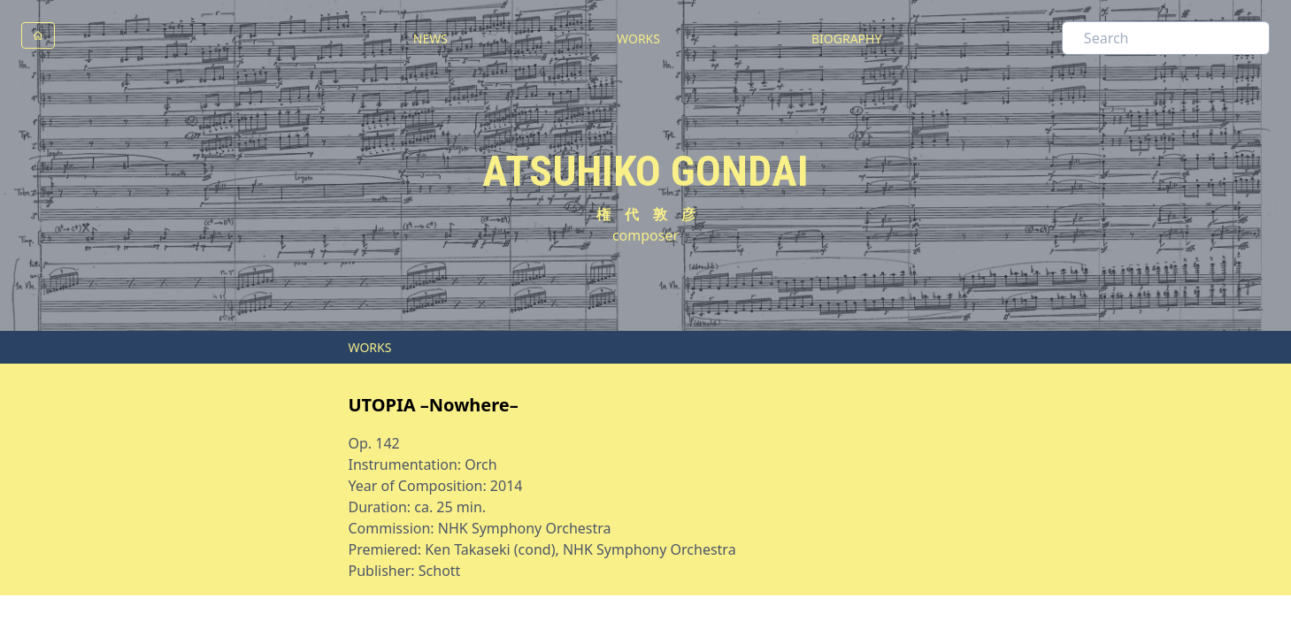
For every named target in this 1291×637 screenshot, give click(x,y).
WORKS (638, 38)
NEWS (430, 38)
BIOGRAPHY (846, 38)
